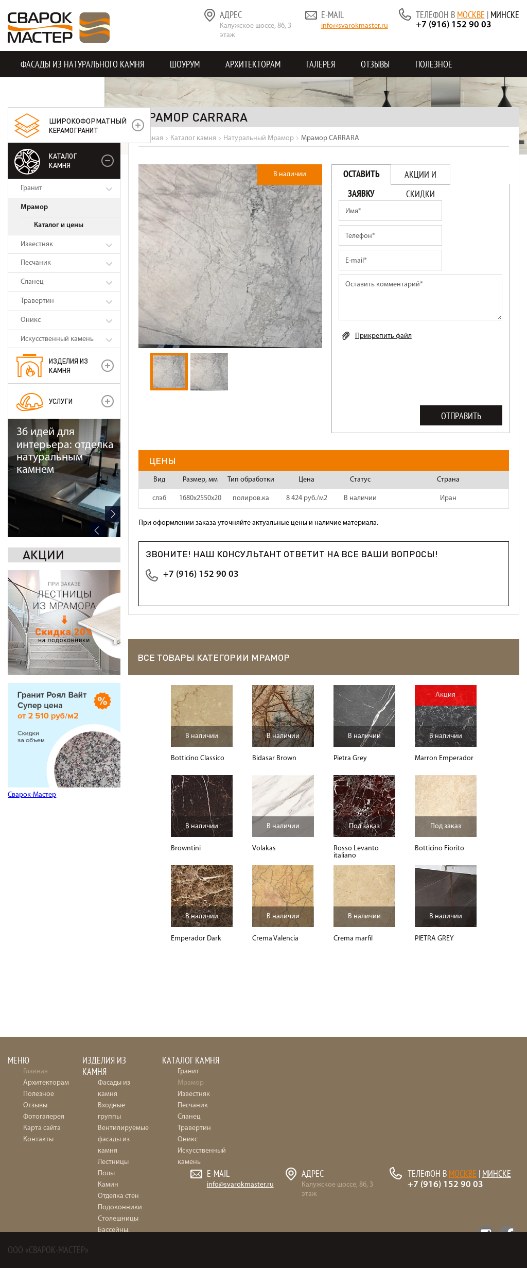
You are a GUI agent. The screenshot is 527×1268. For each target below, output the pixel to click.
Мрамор (34, 207)
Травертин (37, 301)
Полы (106, 1173)
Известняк (37, 244)
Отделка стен (118, 1196)
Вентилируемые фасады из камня (123, 1139)
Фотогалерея (43, 1117)
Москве (471, 15)
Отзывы (375, 64)
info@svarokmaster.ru (354, 26)
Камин (108, 1185)
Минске (504, 15)
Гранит (31, 188)
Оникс (31, 320)
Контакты (40, 90)
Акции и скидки (420, 176)
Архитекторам (252, 64)
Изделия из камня (68, 365)
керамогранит (88, 125)
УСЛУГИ (61, 401)
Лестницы (113, 1162)
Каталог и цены (58, 225)
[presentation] (417, 371)
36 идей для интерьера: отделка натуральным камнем (65, 717)
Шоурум (185, 64)
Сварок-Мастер (32, 676)
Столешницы (118, 1219)
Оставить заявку (361, 177)
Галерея (320, 64)
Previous (97, 795)
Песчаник (36, 263)
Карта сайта (42, 1128)
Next (112, 779)
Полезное (433, 64)
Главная (35, 1071)
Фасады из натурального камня (82, 64)
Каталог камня (63, 160)
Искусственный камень (57, 339)
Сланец (32, 282)
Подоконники (120, 1207)
